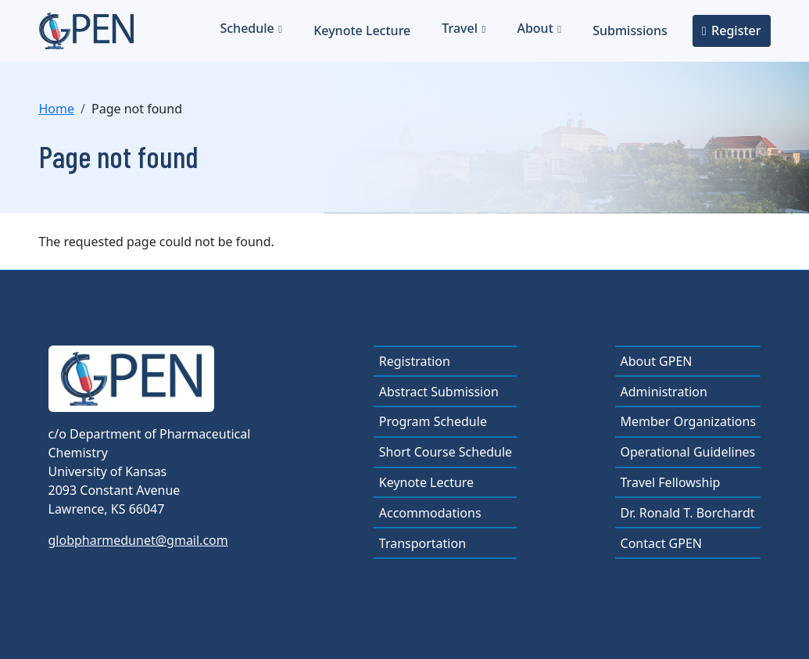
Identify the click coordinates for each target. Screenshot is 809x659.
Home (57, 108)
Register (736, 30)
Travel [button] (460, 28)
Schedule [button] (247, 28)
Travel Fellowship (671, 482)
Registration (414, 361)
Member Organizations (689, 421)
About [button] (535, 28)
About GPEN (657, 361)
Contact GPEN (661, 543)
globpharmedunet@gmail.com (138, 540)
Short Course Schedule (445, 451)
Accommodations (430, 512)
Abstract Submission (439, 391)
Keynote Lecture (361, 30)
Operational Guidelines (688, 451)
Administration (664, 391)
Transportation (422, 543)
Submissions (630, 30)
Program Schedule (433, 421)
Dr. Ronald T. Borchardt (688, 512)
